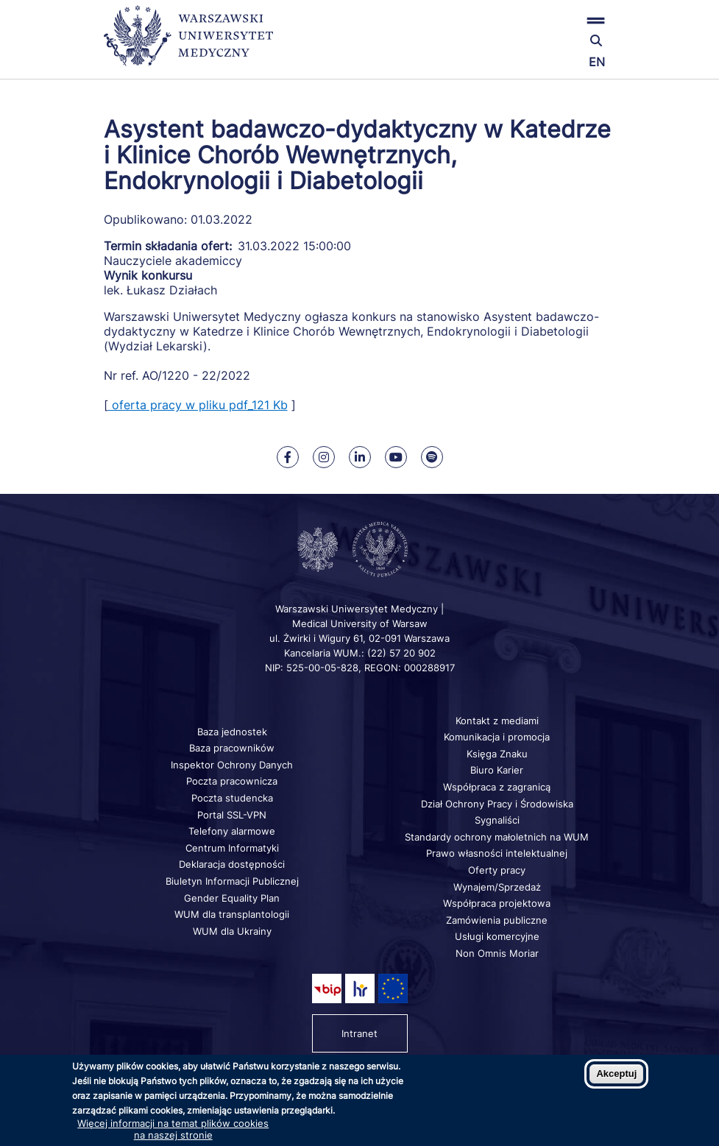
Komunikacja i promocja (497, 737)
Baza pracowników (232, 748)
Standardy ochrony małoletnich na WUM (497, 837)
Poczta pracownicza (231, 781)
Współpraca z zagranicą (496, 787)
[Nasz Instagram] (324, 457)
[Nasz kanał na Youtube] (396, 457)
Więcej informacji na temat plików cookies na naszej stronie (173, 1129)
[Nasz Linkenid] (360, 457)
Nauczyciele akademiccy (173, 260)
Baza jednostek (232, 732)
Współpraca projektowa (496, 903)
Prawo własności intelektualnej (496, 853)
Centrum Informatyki (232, 848)
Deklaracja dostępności (232, 864)
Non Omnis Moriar (497, 953)
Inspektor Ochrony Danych (232, 765)
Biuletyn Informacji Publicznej (232, 881)
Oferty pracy (496, 870)
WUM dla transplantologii (231, 914)
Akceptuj (616, 1073)
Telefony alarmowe (231, 831)
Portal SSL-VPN (231, 815)
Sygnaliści (497, 820)
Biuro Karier (496, 770)
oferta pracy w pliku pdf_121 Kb (198, 404)
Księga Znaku (497, 754)
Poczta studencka (232, 798)
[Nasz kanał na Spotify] (432, 457)
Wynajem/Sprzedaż (497, 887)
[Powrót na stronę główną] (188, 42)
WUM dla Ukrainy (232, 931)
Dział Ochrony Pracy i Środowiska (497, 804)
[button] (531, 20)
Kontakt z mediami (497, 720)
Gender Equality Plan (232, 898)
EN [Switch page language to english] (597, 61)
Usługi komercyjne (497, 936)
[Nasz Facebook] (288, 457)
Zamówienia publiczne (497, 920)
